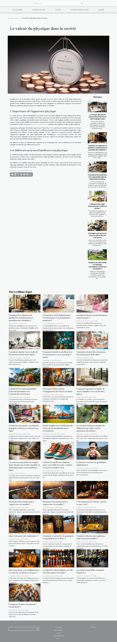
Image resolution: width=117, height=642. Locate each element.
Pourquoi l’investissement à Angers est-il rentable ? (21, 503)
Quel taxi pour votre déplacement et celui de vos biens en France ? (24, 571)
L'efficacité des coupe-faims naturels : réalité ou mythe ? (97, 206)
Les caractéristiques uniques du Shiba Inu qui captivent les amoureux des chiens (91, 428)
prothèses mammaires (39, 124)
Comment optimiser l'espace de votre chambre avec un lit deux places (91, 391)
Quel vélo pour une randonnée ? (23, 536)
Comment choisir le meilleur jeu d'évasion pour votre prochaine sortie (57, 354)
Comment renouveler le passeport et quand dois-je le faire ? (58, 537)
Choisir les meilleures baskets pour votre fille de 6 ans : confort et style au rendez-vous (57, 465)
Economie (17, 10)
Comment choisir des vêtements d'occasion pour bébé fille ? (91, 353)
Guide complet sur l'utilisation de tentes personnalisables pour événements (58, 428)
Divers (101, 10)
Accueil (10, 18)
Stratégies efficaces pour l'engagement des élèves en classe (58, 390)
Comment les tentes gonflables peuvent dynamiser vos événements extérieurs (22, 391)
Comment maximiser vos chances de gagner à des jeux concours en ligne (24, 428)
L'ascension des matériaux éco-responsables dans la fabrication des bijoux (97, 177)
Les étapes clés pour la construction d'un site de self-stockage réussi (97, 117)
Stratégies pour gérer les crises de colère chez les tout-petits (97, 235)
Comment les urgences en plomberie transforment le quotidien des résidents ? (97, 148)
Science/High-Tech (80, 10)
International (38, 10)
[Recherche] (58, 3)
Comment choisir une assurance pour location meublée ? (91, 537)
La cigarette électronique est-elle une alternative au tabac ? (58, 571)
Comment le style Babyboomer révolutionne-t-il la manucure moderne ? (57, 318)
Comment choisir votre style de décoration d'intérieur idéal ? (23, 353)
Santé (58, 10)
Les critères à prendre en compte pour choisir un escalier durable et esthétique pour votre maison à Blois (24, 466)
